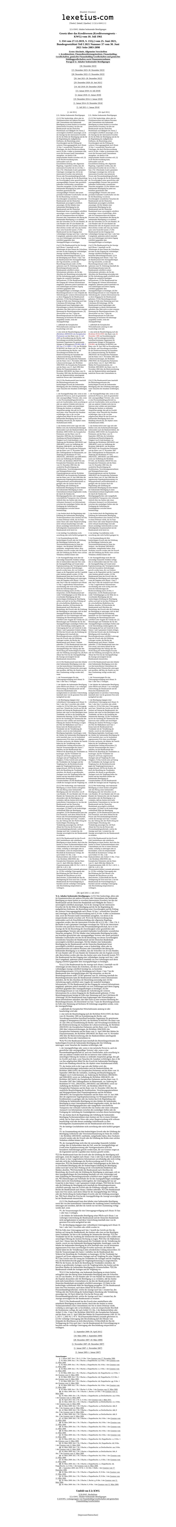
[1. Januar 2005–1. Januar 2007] (88, 1352)
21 (104, 1182)
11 (65, 1040)
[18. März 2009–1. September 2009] (88, 1336)
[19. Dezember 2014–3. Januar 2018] (88, 99)
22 (102, 1189)
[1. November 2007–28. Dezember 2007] (88, 1344)
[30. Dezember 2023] (88, 66)
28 (99, 1238)
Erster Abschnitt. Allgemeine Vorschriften (88, 51)
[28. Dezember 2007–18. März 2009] (88, 1340)
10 (60, 1040)
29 (56, 1258)
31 (110, 1267)
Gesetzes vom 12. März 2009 (68, 1375)
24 (60, 1210)
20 (59, 1178)
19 (71, 1169)
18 (66, 1163)
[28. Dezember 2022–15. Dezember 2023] (88, 74)
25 (60, 1224)
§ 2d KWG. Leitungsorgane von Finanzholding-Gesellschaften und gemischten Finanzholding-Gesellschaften (88, 1500)
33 (60, 1301)
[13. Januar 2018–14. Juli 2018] (88, 91)
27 (111, 1234)
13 (60, 1114)
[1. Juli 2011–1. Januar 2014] (88, 107)
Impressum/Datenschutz (88, 1515)
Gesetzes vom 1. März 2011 (101, 1400)
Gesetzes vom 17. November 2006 (103, 1358)
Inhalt (79, 23)
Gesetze (92, 12)
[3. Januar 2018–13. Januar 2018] (88, 95)
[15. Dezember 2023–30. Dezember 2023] (88, 70)
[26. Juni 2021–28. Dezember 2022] (88, 78)
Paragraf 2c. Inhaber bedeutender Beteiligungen (88, 62)
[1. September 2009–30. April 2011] (88, 1332)
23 (59, 1195)
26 (56, 1229)
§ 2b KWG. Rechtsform (88, 1494)
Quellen (87, 23)
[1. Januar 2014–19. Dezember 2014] (88, 103)
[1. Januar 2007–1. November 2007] (88, 1348)
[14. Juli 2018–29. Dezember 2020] (88, 87)
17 (56, 1154)
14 (60, 1126)
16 (60, 1142)
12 (60, 1065)
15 (60, 1131)
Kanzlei (83, 12)
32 (60, 1272)
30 (56, 1262)
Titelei (72, 23)
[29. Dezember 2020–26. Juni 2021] (88, 83)
